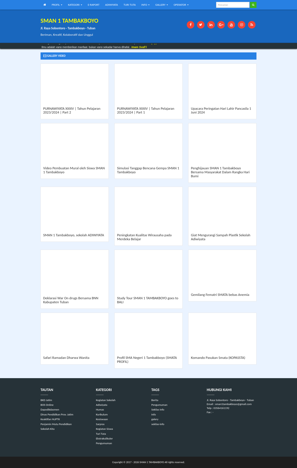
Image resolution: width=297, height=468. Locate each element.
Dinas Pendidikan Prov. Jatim (57, 414)
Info (153, 414)
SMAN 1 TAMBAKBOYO (151, 462)
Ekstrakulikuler (104, 438)
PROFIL (57, 4)
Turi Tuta (101, 433)
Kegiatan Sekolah (106, 400)
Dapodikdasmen (50, 409)
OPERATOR (181, 4)
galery (154, 419)
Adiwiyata (101, 405)
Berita (154, 400)
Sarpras (100, 424)
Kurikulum (102, 414)
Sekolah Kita (48, 429)
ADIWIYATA (111, 4)
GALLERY (161, 4)
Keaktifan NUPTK (50, 419)
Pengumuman (104, 443)
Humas (100, 409)
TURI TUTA (129, 4)
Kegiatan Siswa (104, 429)
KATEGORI (75, 4)
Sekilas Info (157, 409)
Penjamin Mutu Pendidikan (56, 424)
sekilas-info (157, 424)
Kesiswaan (102, 419)
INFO (145, 4)
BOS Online (47, 405)
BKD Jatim (46, 400)
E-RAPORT (94, 4)
